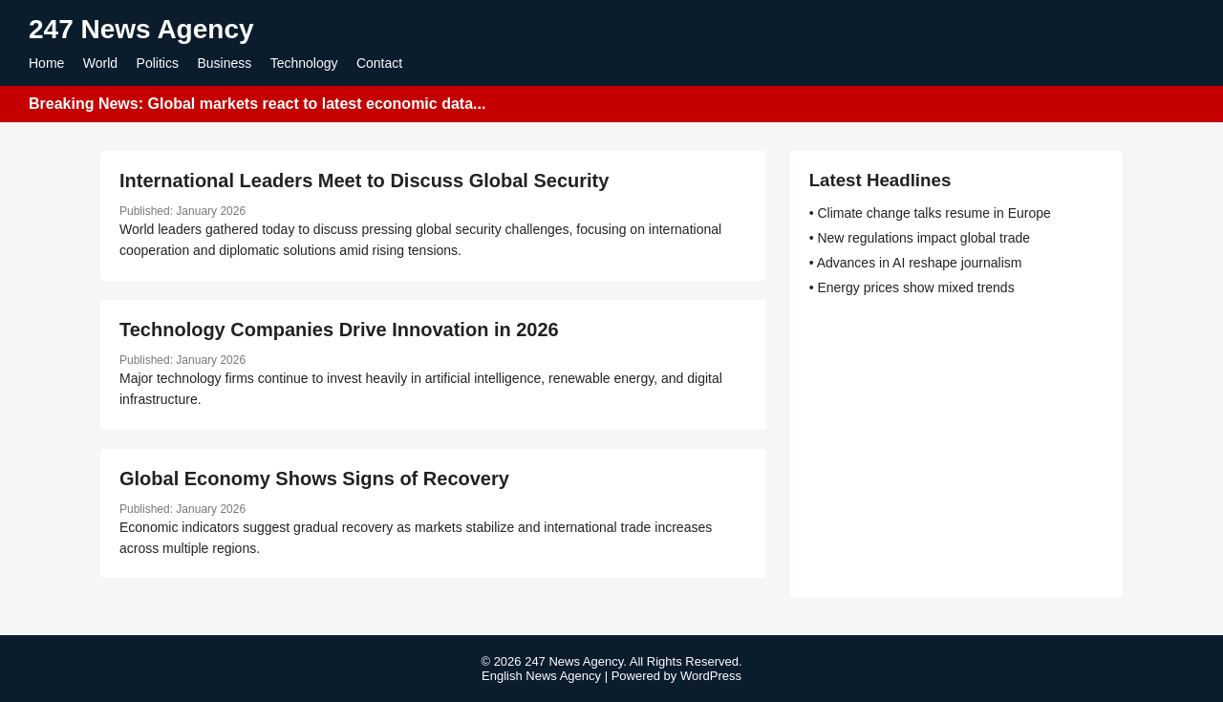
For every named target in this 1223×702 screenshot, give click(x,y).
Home (46, 63)
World (100, 63)
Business (224, 63)
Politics (158, 63)
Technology (304, 63)
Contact (379, 63)
